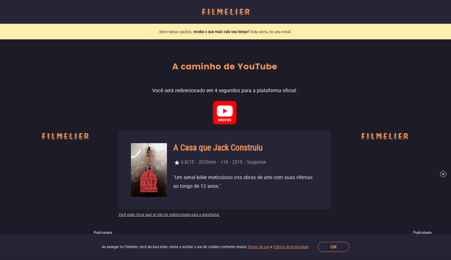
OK (333, 247)
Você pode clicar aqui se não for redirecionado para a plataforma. (169, 214)
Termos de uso (258, 247)
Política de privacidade (290, 247)
